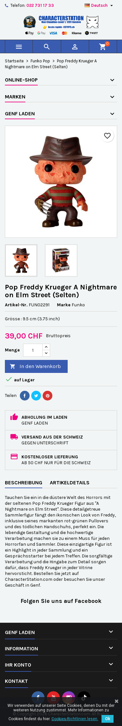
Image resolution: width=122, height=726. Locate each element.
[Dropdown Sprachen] (100, 5)
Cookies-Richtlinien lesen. (74, 719)
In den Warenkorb (35, 366)
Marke (64, 305)
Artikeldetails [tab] (69, 482)
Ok (107, 719)
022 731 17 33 (40, 5)
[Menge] (33, 350)
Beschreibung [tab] (23, 482)
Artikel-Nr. (16, 305)
